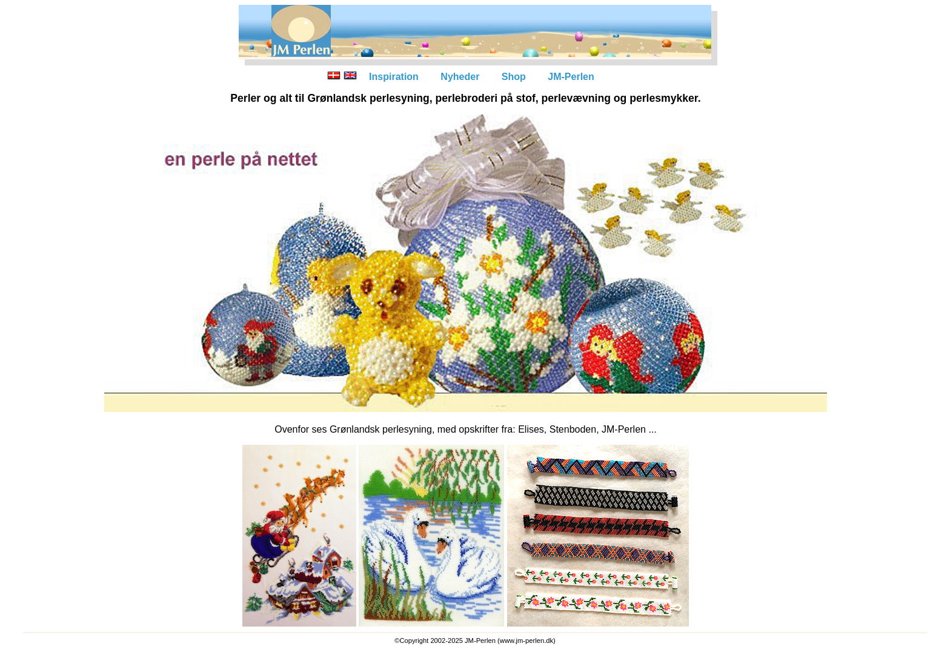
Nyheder (459, 77)
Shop (514, 77)
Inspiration (394, 77)
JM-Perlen (571, 77)
